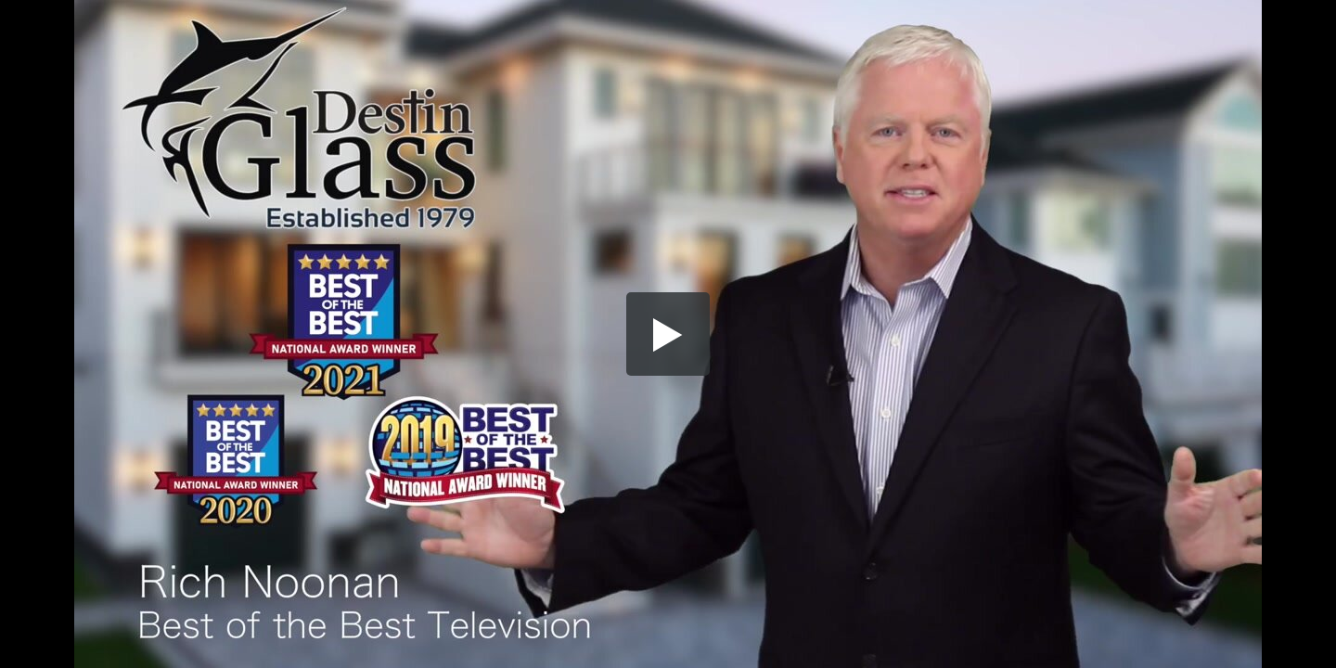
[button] (668, 334)
